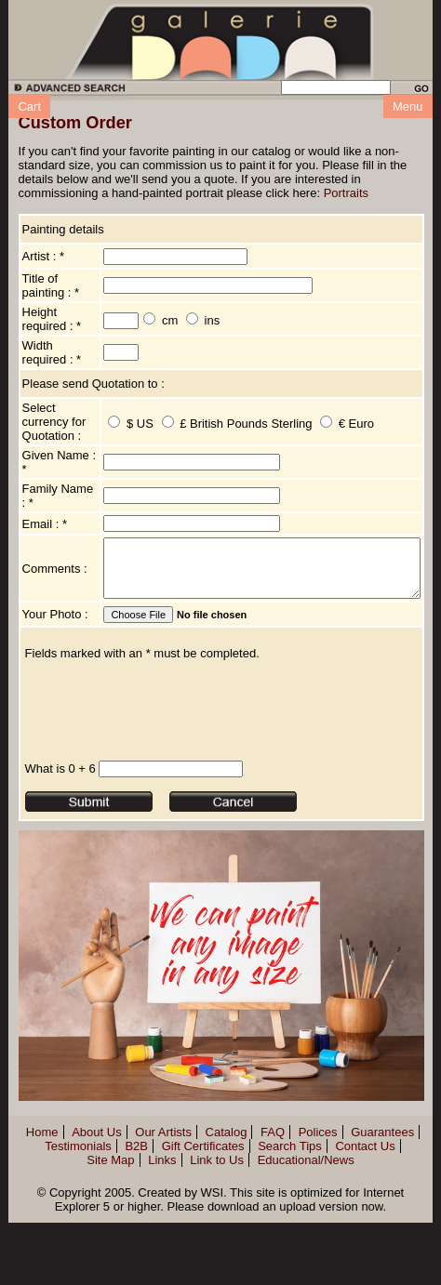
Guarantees (382, 1207)
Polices (318, 1207)
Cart (29, 106)
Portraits (346, 193)
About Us (96, 1207)
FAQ (273, 1207)
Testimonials (78, 1221)
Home (42, 1207)
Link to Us (217, 1235)
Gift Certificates (203, 1221)
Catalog (226, 1207)
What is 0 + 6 (60, 844)
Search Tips (290, 1221)
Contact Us (364, 1221)
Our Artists (163, 1207)
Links (162, 1235)
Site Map (110, 1235)
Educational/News (306, 1235)
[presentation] (166, 785)
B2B (136, 1221)
